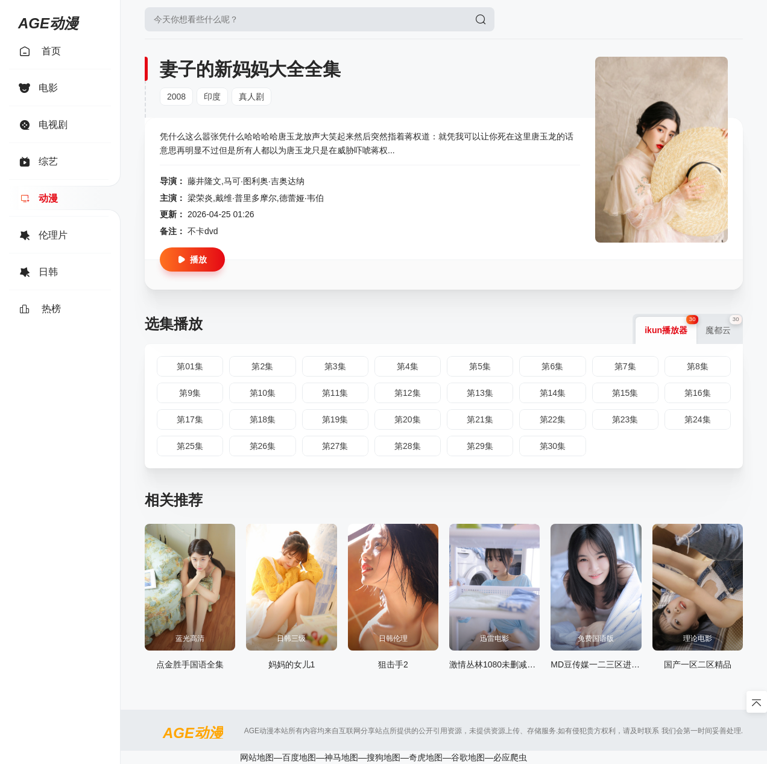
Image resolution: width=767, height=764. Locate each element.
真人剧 (251, 96)
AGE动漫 (48, 21)
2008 (176, 96)
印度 (212, 96)
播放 (192, 259)
